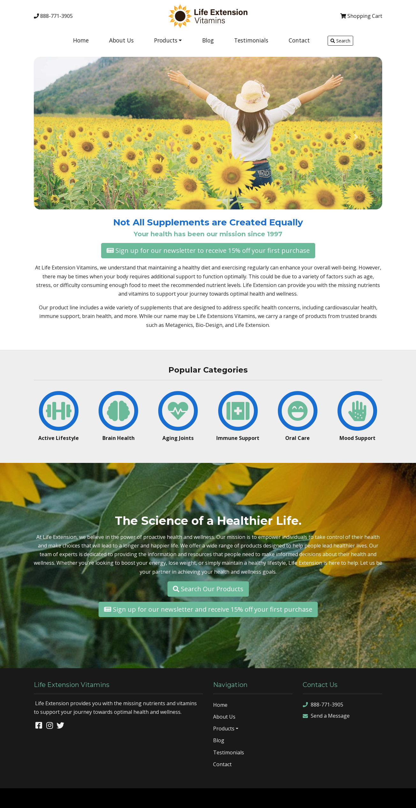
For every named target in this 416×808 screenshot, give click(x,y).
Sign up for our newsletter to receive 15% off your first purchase (208, 250)
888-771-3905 (53, 15)
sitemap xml (362, 798)
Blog (208, 40)
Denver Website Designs (62, 798)
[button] (60, 137)
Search (340, 41)
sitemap (339, 798)
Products (165, 40)
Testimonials (251, 40)
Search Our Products (208, 589)
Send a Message (326, 716)
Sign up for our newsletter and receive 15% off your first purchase (208, 609)
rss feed (386, 798)
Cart (361, 15)
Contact (299, 40)
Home (81, 40)
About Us (121, 40)
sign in (404, 798)
